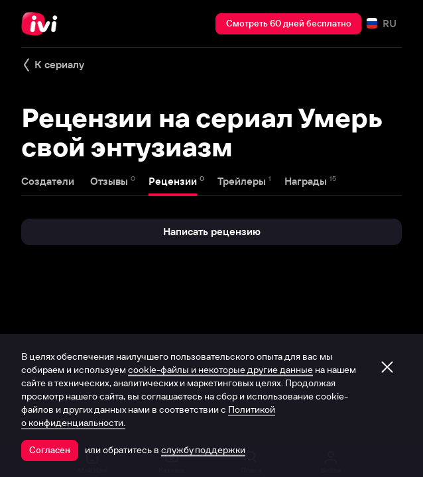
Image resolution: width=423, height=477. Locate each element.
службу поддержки (203, 450)
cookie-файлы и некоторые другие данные (220, 369)
